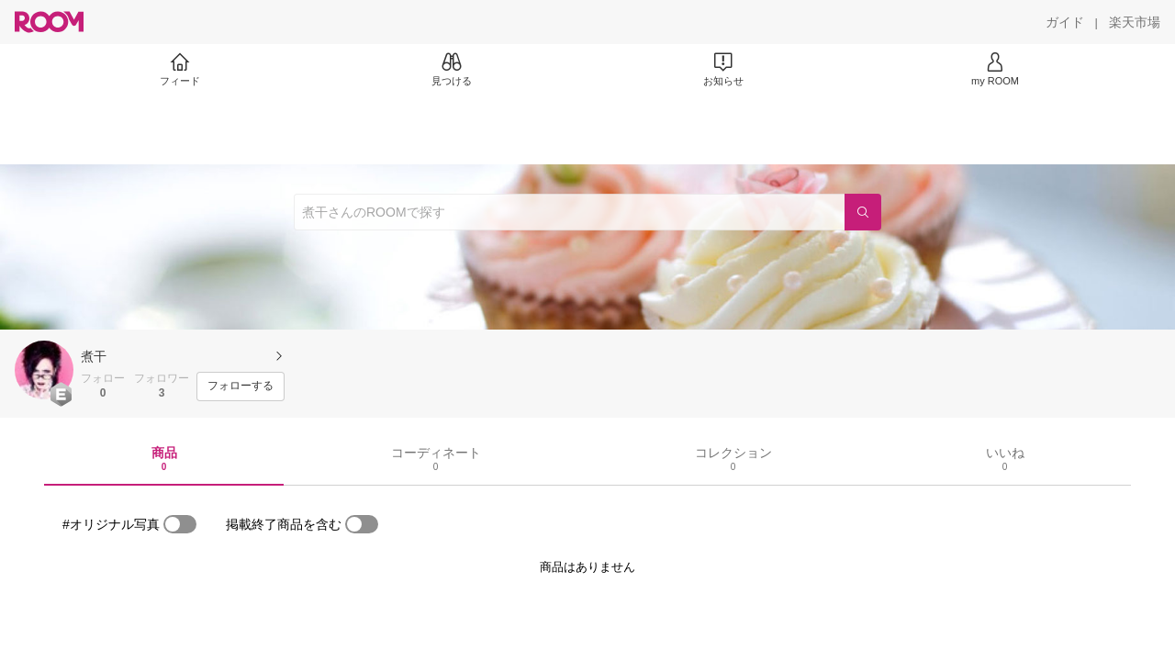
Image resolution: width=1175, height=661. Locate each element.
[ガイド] (1065, 22)
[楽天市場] (1134, 22)
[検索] (863, 212)
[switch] (179, 524)
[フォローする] (240, 386)
